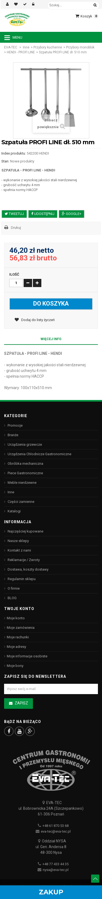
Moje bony (15, 666)
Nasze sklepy (18, 541)
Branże (12, 435)
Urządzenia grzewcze (24, 444)
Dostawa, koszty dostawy (27, 569)
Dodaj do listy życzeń (37, 320)
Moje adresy (16, 647)
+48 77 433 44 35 (55, 864)
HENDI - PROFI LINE (21, 52)
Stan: (5, 161)
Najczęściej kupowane (25, 531)
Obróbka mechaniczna (25, 463)
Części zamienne (20, 502)
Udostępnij (42, 214)
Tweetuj (14, 214)
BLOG (12, 598)
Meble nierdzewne (21, 483)
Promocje (15, 425)
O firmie (13, 588)
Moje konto (16, 618)
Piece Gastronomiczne (25, 473)
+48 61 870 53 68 (55, 826)
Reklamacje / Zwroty (23, 560)
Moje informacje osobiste (27, 656)
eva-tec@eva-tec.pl (56, 831)
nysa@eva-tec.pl (56, 870)
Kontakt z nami (19, 550)
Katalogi (14, 511)
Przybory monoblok (80, 47)
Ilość (14, 274)
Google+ (71, 214)
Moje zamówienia (21, 628)
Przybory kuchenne (47, 47)
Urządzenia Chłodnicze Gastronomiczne (39, 454)
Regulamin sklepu (21, 579)
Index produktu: (13, 153)
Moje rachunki (18, 637)
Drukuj (16, 228)
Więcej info (51, 339)
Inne (26, 47)
